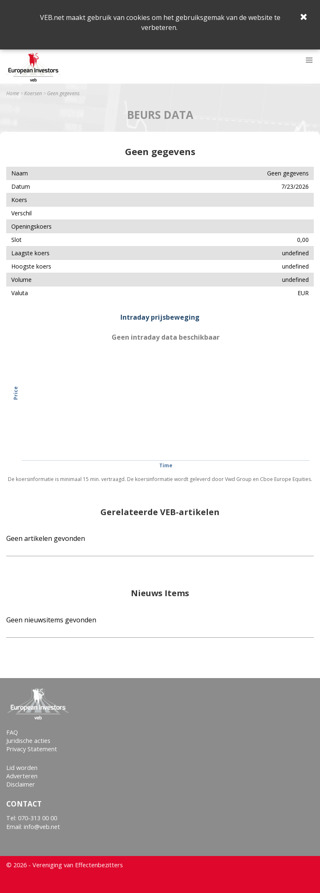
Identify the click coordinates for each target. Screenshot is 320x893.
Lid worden (22, 768)
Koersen (33, 93)
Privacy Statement (31, 749)
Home (12, 93)
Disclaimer (20, 784)
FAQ (12, 732)
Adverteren (22, 776)
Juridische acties (28, 741)
